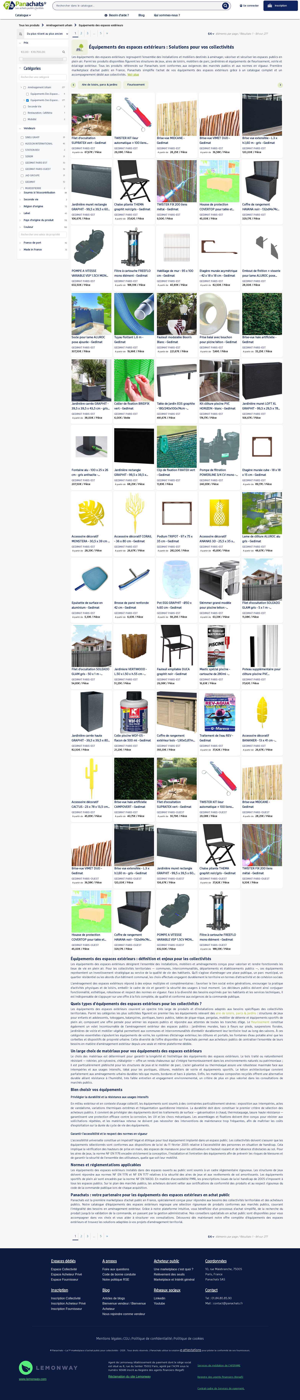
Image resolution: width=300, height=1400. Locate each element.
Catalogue (23, 15)
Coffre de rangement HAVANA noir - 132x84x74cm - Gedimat (261, 209)
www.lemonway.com (32, 1379)
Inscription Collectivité (66, 1298)
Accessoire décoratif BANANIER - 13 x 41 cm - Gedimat (258, 740)
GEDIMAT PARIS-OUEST (170, 812)
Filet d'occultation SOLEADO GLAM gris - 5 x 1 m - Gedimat (261, 607)
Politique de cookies (189, 1338)
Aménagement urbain (59, 25)
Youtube (159, 1303)
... (94, 33)
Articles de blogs (113, 1298)
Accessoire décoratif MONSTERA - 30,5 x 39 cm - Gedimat (90, 541)
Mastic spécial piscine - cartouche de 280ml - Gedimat (215, 674)
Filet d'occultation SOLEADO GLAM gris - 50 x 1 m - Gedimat (90, 674)
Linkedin (159, 1298)
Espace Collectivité (64, 1269)
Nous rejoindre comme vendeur (123, 1314)
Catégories (32, 69)
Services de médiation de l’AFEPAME (218, 1365)
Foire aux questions (115, 1269)
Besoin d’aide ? (117, 15)
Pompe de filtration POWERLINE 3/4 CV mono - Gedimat (218, 475)
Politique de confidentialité (151, 1338)
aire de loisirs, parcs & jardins (236, 1013)
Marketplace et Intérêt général (174, 1279)
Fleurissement (135, 84)
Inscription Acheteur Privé (68, 1303)
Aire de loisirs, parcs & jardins (99, 84)
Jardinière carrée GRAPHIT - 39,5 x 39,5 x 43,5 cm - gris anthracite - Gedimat (90, 408)
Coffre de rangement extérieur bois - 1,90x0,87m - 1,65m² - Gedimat (176, 740)
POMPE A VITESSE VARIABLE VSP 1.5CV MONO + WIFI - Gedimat (90, 275)
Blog (141, 15)
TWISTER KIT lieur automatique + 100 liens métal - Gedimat (130, 143)
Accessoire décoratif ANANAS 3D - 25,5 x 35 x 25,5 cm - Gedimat (216, 541)
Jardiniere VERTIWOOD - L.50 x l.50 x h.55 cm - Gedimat (130, 674)
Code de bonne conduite (119, 1274)
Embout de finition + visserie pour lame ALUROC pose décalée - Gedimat (261, 275)
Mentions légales (109, 1338)
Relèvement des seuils (169, 1274)
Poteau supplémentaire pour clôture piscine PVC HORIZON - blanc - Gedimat (261, 674)
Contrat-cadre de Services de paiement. (221, 1388)
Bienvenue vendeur (115, 1303)
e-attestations (190, 1350)
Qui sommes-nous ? (167, 15)
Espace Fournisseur (64, 1279)
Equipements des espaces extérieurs (101, 25)
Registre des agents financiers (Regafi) (220, 1377)
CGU (126, 1338)
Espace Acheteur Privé (66, 1274)
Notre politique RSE (115, 1279)
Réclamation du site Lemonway (129, 1376)
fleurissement (261, 1022)
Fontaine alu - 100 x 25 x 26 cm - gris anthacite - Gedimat (90, 475)
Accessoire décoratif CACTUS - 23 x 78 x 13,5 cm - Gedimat (90, 807)
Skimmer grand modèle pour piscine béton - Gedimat (215, 607)
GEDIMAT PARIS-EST (83, 148)
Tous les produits (29, 25)
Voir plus (133, 74)
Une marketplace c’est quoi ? (173, 1269)
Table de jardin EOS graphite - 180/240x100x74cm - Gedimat (176, 408)
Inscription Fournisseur (66, 1308)
